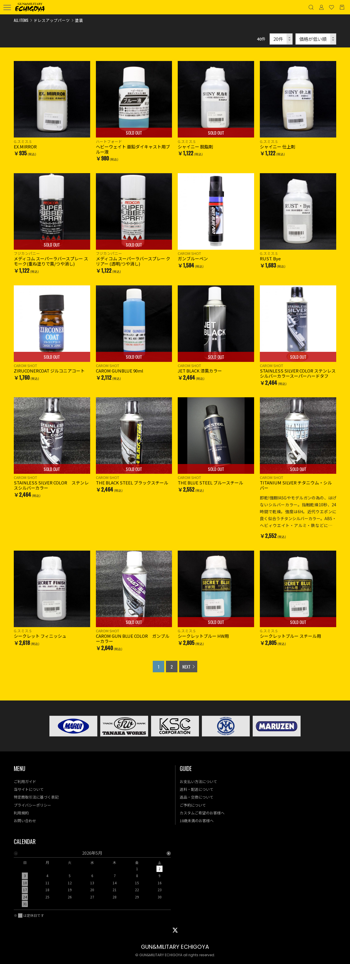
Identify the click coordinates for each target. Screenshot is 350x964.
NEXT (186, 666)
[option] (92, 880)
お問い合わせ (25, 820)
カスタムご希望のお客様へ (202, 813)
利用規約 (21, 813)
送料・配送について (196, 789)
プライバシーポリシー (32, 805)
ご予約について (193, 805)
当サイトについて (29, 789)
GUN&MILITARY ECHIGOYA (175, 947)
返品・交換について (196, 797)
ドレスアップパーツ (52, 20)
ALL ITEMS (21, 20)
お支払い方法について (198, 781)
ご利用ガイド (25, 781)
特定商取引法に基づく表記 (36, 797)
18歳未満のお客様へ (197, 820)
